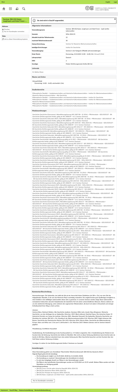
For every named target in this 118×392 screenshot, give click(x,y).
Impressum (4, 390)
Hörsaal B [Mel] (99, 54)
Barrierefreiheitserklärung (43, 390)
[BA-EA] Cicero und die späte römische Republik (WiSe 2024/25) (57, 368)
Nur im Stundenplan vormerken (14, 31)
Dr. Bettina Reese (37, 72)
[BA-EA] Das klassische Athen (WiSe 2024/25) (51, 370)
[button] (115, 19)
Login (115, 2)
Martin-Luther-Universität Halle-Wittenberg (100, 8)
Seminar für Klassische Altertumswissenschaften (81, 44)
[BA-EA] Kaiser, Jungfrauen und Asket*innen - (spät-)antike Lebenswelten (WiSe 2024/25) (65, 374)
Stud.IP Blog (13, 390)
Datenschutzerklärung (26, 390)
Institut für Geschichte (73, 47)
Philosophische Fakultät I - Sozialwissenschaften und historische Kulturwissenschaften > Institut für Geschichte (67, 97)
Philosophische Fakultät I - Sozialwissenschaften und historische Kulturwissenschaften (59, 106)
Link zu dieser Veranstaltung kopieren (16, 39)
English (108, 2)
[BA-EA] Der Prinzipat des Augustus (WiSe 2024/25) (53, 372)
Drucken (7, 29)
